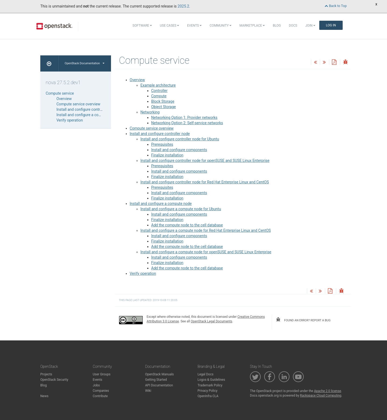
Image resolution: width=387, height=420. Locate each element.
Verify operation (143, 273)
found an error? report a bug (303, 319)
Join (310, 25)
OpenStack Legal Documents (211, 321)
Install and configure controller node (160, 133)
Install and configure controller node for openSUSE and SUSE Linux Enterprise (205, 160)
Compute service (60, 93)
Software (142, 25)
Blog (277, 25)
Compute (159, 96)
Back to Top (336, 6)
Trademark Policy (210, 385)
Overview (137, 80)
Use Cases (169, 25)
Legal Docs (205, 374)
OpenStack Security (54, 380)
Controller (159, 90)
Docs (293, 25)
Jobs (96, 385)
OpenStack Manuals (159, 374)
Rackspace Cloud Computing (320, 395)
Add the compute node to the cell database (187, 225)
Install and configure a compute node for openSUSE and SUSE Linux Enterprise (206, 252)
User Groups (101, 374)
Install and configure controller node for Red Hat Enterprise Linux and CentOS (205, 182)
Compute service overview (152, 128)
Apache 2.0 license (327, 391)
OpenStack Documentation (84, 63)
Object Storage (163, 107)
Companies (101, 391)
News (44, 396)
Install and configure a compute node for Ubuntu (181, 209)
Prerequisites (162, 144)
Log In (331, 25)
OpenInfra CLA (208, 396)
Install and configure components (179, 150)
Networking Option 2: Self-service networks (187, 123)
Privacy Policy (207, 391)
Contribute (100, 396)
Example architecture (158, 85)
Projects (46, 374)
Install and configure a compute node (161, 203)
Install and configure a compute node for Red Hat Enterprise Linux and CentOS (206, 230)
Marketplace (252, 25)
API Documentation (159, 385)
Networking (150, 112)
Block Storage (162, 101)
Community (220, 25)
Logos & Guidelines (211, 380)
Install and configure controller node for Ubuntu (180, 139)
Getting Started (156, 380)
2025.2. (184, 6)
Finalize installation (167, 155)
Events (194, 25)
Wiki (148, 391)
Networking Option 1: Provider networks (184, 117)
